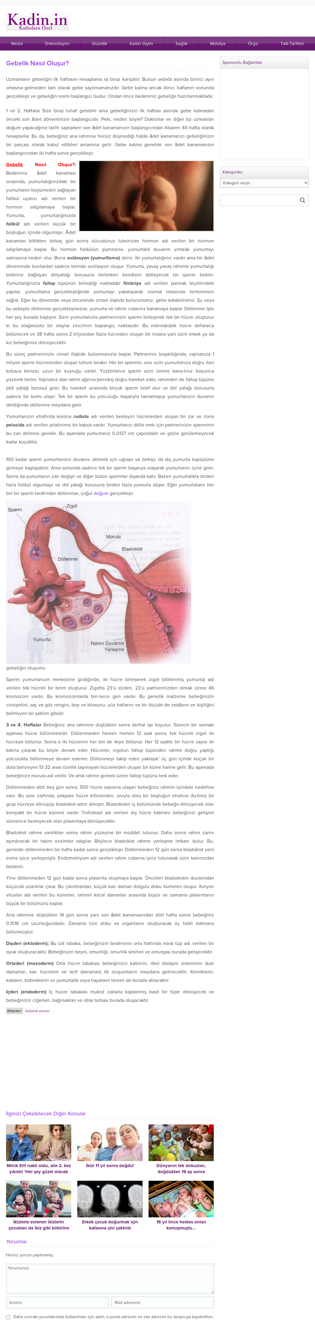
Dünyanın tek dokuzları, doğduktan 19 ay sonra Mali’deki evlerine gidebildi (181, 1171)
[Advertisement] (110, 1060)
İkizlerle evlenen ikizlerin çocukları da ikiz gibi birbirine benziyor (38, 1228)
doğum (101, 493)
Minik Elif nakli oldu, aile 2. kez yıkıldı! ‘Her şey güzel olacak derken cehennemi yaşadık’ (39, 1171)
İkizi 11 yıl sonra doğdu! (110, 1165)
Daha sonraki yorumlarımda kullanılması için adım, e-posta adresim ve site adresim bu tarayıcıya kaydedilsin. (113, 1316)
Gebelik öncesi (37, 1011)
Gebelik (14, 165)
